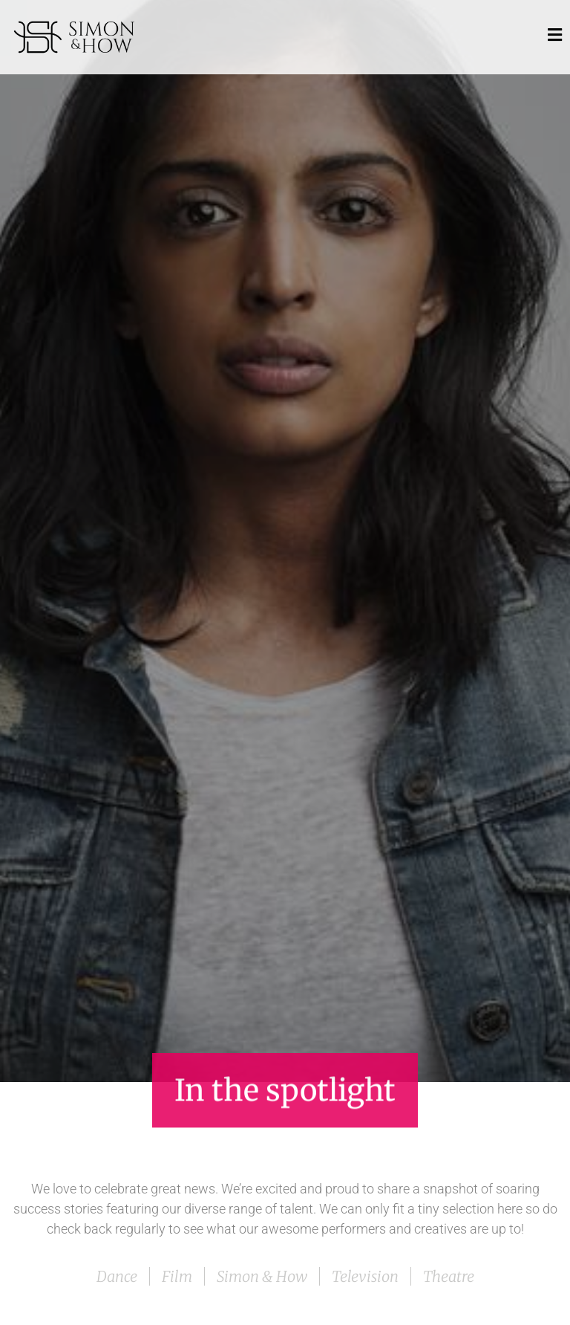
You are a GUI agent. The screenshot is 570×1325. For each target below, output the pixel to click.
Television (365, 1276)
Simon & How (262, 1276)
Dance (116, 1276)
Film (177, 1276)
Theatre (448, 1276)
